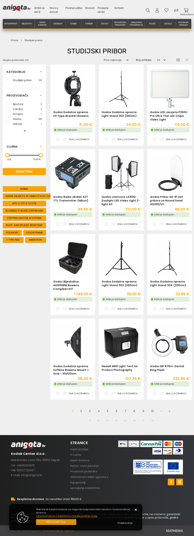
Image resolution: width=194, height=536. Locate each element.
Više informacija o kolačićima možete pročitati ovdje (66, 516)
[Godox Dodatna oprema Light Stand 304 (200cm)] (172, 308)
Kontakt (119, 8)
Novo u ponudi (54, 9)
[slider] (7, 155)
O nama (75, 455)
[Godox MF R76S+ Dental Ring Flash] (172, 393)
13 (107, 420)
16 (134, 420)
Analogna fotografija (136, 23)
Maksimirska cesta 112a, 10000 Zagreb (35, 460)
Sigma (24, 189)
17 (143, 420)
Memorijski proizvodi (120, 23)
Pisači (152, 24)
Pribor (89, 24)
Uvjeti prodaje (79, 449)
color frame (34, 232)
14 (116, 420)
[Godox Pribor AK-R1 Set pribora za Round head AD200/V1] (172, 224)
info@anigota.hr (31, 475)
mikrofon (35, 240)
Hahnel (27, 123)
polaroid (12, 232)
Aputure (27, 104)
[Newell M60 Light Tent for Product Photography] (123, 393)
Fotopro (27, 114)
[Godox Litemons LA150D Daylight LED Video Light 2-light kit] (123, 224)
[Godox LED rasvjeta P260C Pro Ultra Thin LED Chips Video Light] (172, 139)
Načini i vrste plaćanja (84, 466)
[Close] (56, 522)
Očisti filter (24, 171)
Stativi (104, 24)
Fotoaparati (10, 24)
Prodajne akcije (103, 9)
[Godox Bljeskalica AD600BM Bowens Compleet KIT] (75, 308)
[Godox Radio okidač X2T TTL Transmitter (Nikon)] (75, 224)
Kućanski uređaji (183, 23)
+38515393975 (25, 465)
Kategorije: (16, 72)
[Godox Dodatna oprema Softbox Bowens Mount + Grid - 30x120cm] (75, 393)
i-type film (13, 240)
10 (152, 411)
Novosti (90, 8)
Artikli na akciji (39, 9)
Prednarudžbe (73, 8)
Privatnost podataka (83, 471)
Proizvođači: (17, 95)
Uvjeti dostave (79, 460)
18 (152, 420)
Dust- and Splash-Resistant (24, 225)
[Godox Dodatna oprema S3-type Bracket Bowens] (75, 139)
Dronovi (57, 24)
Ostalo (168, 24)
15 (125, 420)
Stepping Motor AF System (24, 218)
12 (98, 420)
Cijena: (12, 146)
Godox (27, 118)
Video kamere (42, 23)
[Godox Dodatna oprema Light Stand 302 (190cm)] (123, 139)
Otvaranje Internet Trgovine (58, 530)
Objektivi (27, 24)
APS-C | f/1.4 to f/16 (24, 203)
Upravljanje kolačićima (85, 488)
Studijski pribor (27, 80)
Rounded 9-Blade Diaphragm (24, 210)
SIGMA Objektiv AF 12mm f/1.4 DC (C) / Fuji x (33, 196)
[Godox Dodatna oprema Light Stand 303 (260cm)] (123, 308)
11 (89, 420)
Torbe (73, 24)
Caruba (27, 109)
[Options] (125, 523)
